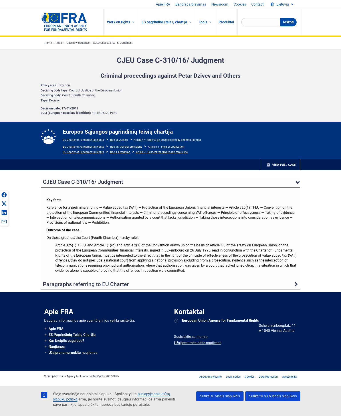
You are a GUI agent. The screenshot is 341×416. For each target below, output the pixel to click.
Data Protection (268, 376)
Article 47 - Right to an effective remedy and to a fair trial (167, 139)
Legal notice (233, 376)
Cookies (240, 4)
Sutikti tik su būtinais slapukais (273, 396)
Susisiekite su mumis (190, 337)
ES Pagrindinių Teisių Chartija (72, 335)
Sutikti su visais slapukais (220, 396)
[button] (4, 194)
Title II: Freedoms (120, 152)
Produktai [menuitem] (226, 22)
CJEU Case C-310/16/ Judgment (113, 42)
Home (48, 42)
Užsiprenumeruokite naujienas (73, 353)
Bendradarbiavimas (190, 4)
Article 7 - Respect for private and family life (162, 152)
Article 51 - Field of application (166, 146)
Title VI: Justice (119, 139)
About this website (210, 376)
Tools (59, 42)
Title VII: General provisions (126, 146)
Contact (257, 4)
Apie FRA (163, 4)
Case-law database (78, 42)
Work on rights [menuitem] (118, 22)
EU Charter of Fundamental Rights (83, 139)
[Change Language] (282, 4)
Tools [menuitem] (203, 22)
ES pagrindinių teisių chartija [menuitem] (164, 22)
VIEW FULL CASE (284, 164)
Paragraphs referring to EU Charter (86, 284)
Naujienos (57, 347)
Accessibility (289, 376)
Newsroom (219, 4)
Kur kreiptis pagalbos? (66, 341)
